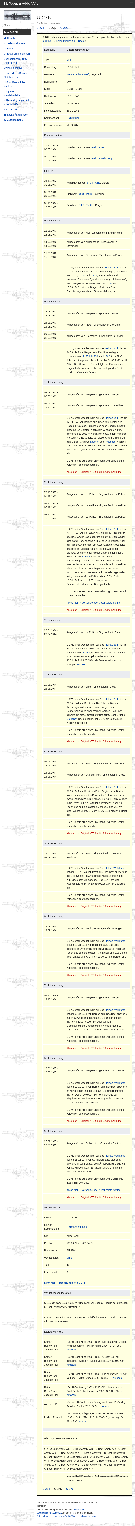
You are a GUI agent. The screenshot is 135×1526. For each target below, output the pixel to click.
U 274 (40, 27)
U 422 (94, 275)
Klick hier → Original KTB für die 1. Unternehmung (94, 472)
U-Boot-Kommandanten (17, 53)
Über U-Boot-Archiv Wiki (64, 1516)
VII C (69, 60)
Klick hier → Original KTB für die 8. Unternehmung (94, 1120)
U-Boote (8, 48)
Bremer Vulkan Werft (78, 74)
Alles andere (11, 109)
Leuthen (94, 441)
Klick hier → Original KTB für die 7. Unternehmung (94, 1048)
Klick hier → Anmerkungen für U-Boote (63, 41)
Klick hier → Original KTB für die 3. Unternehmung (94, 741)
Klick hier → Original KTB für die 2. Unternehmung (94, 609)
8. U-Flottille (93, 182)
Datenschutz (42, 1516)
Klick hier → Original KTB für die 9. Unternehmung (94, 1197)
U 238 (82, 275)
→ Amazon (116, 1377)
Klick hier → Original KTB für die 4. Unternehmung (94, 833)
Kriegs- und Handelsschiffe (12, 93)
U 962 (106, 356)
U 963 (86, 652)
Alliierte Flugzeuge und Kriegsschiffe (16, 102)
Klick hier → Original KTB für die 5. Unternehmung (94, 906)
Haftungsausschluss (89, 1516)
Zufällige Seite (15, 120)
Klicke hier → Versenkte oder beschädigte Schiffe (93, 602)
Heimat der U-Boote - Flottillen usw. (15, 75)
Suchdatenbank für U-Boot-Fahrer (16, 61)
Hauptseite (13, 38)
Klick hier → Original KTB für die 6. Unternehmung (94, 975)
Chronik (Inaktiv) (13, 67)
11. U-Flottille (86, 205)
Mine (69, 1257)
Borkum (85, 556)
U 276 (64, 27)
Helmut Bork (73, 117)
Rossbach (110, 441)
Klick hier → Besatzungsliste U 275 (64, 1282)
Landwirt (80, 664)
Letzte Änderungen (17, 114)
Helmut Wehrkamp (102, 158)
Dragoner (72, 719)
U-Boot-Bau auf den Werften (15, 84)
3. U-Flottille (85, 194)
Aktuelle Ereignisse (14, 43)
